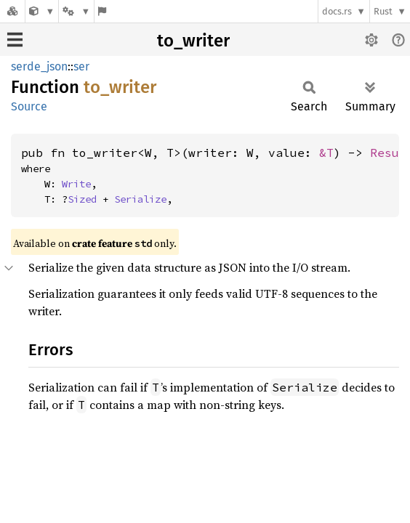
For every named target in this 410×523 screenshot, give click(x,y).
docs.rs (337, 11)
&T (326, 152)
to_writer (193, 41)
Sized (82, 199)
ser (81, 66)
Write (76, 183)
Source (29, 106)
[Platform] (76, 11)
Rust (383, 11)
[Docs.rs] (12, 11)
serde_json (39, 66)
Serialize (140, 199)
